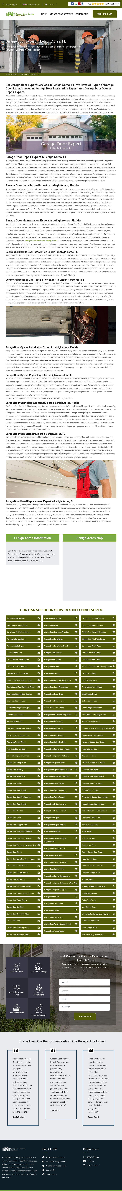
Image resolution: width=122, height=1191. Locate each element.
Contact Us (82, 14)
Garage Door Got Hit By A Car (18, 909)
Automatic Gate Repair (15, 641)
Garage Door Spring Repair (54, 865)
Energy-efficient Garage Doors (18, 731)
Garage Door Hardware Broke (18, 930)
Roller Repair (87, 827)
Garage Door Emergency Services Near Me (23, 841)
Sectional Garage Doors (91, 868)
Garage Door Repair (51, 813)
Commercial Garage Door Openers (19, 689)
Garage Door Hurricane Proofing (56, 628)
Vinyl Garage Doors (89, 903)
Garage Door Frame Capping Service (20, 889)
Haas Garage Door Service (92, 703)
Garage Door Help (51, 621)
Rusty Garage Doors (89, 854)
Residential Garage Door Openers (94, 806)
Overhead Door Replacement (93, 772)
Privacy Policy (51, 1170)
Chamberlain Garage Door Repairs (19, 676)
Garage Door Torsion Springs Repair (57, 920)
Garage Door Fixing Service (17, 861)
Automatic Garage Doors (16, 634)
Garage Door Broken (14, 779)
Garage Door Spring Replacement (57, 871)
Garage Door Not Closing (53, 717)
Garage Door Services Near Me (55, 858)
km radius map (89, 566)
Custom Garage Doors (15, 710)
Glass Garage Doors (89, 689)
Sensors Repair (88, 875)
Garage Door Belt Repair (16, 772)
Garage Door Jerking (52, 669)
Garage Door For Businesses (17, 868)
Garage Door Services (61, 14)
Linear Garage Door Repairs (92, 731)
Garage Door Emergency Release (19, 827)
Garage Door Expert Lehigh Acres (25, 75)
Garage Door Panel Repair (54, 779)
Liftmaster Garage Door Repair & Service (97, 724)
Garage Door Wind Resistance (93, 634)
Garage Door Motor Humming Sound (57, 710)
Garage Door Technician (53, 899)
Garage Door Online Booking (54, 738)
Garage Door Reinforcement (55, 799)
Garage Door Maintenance (54, 696)
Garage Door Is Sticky (52, 655)
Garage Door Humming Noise (17, 923)
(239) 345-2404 (105, 14)
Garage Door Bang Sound (16, 758)
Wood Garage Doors (89, 923)
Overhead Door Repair (90, 765)
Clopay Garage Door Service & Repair (21, 683)
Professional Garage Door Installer (95, 793)
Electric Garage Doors (15, 717)
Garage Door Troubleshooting (93, 614)
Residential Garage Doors (91, 813)
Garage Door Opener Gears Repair (57, 744)
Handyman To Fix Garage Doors (94, 710)
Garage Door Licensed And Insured (57, 676)
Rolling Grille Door (88, 834)
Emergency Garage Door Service (19, 724)
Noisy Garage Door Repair (54, 703)
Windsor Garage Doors (90, 916)
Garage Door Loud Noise (53, 689)
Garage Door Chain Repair (16, 799)
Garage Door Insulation (53, 648)
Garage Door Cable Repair (16, 786)
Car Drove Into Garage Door (17, 662)
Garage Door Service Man (54, 851)
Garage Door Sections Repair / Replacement (55, 835)
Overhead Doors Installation (92, 779)
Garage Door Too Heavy (53, 913)
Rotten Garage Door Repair (92, 848)
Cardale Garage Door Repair (17, 669)
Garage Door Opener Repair (54, 758)
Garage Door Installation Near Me (56, 641)
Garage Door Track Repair (54, 926)
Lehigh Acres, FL (11, 4)
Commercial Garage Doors (16, 696)
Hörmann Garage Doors (91, 717)
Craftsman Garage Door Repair (18, 703)
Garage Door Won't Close (91, 641)
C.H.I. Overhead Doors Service (18, 655)
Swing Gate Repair (89, 896)
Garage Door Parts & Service (55, 786)
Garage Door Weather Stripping (94, 628)
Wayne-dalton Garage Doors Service (96, 909)
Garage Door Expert (14, 848)
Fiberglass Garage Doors (16, 738)
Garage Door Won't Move (91, 648)
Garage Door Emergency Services (19, 834)
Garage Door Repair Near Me (55, 820)
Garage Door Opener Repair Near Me (58, 765)
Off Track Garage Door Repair (93, 758)
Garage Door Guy (13, 916)
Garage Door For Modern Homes (19, 882)
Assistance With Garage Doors (18, 628)
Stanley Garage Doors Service (93, 882)
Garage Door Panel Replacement (56, 772)
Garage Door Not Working (54, 731)
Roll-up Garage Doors (90, 820)
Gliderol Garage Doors (90, 696)
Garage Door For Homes (16, 875)
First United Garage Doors (16, 744)
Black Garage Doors (14, 648)
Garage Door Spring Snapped (55, 885)
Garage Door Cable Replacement (19, 793)
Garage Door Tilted (51, 906)
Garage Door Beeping (15, 765)
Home (44, 14)
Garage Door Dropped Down (17, 820)
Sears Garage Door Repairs (92, 861)
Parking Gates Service (90, 786)
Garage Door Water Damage (92, 621)
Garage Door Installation (53, 634)
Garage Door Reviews (52, 827)
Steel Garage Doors (89, 889)
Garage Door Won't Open (91, 655)
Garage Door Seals (14, 813)
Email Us (50, 4)
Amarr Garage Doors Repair (17, 621)
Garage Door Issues (51, 662)
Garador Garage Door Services (18, 751)
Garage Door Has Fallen (53, 614)
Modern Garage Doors (90, 744)
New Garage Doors (89, 751)
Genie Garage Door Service (92, 683)
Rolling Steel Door (89, 841)
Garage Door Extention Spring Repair (21, 854)
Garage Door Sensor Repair (54, 844)
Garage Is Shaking (89, 669)
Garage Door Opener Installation (56, 751)
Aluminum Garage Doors (16, 614)
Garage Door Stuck (51, 892)
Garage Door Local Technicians (56, 683)
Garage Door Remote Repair (55, 806)
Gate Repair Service (89, 676)
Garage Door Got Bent (15, 903)
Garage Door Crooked (15, 806)
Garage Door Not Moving (53, 724)
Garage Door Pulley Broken (54, 793)
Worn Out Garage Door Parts (92, 930)
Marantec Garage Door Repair (93, 738)
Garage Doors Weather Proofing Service (97, 662)
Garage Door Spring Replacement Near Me (60, 878)
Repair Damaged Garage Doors (93, 799)
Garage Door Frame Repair (17, 896)
